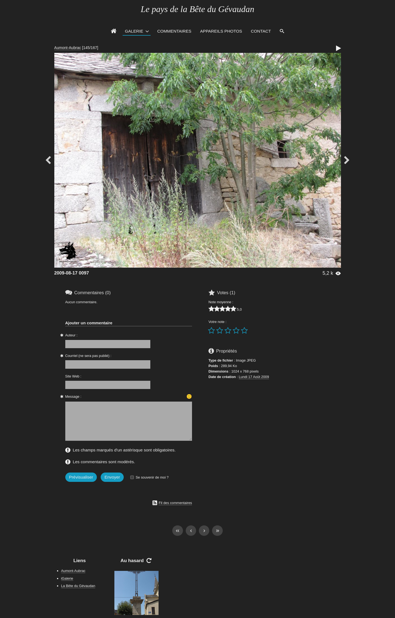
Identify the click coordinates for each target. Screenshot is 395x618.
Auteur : (71, 335)
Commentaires (174, 31)
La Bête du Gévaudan (78, 586)
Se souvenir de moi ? (152, 477)
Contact (261, 31)
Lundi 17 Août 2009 (254, 377)
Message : (73, 396)
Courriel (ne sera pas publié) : (88, 356)
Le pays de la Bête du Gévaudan (197, 9)
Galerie (134, 31)
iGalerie (67, 578)
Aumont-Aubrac (67, 47)
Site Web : (73, 376)
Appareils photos (221, 31)
